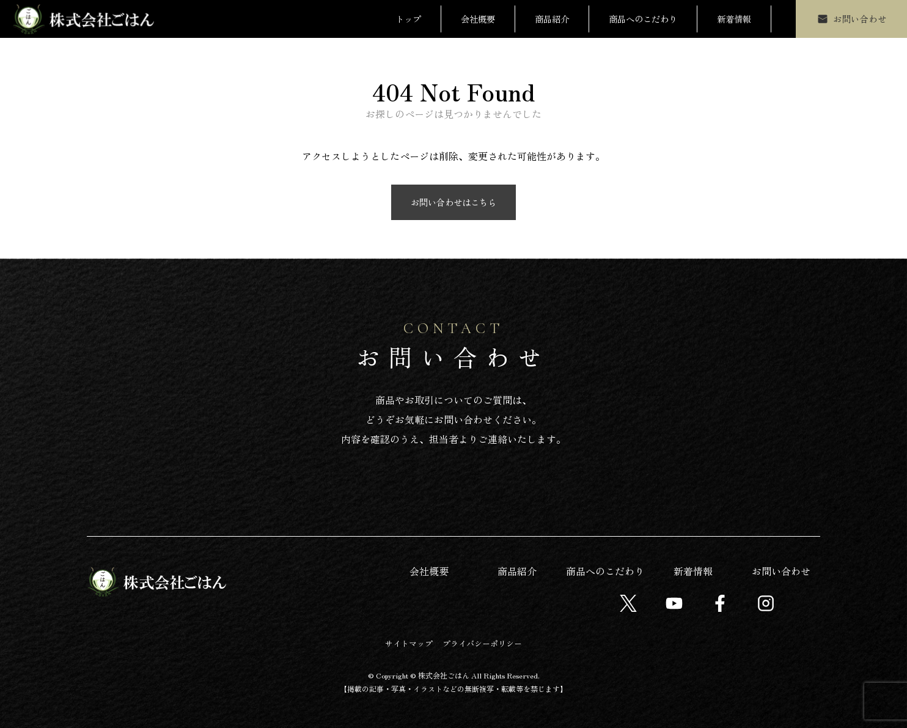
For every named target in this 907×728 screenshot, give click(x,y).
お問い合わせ (781, 571)
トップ (408, 18)
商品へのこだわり (643, 18)
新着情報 (734, 18)
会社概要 (478, 18)
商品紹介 (552, 18)
